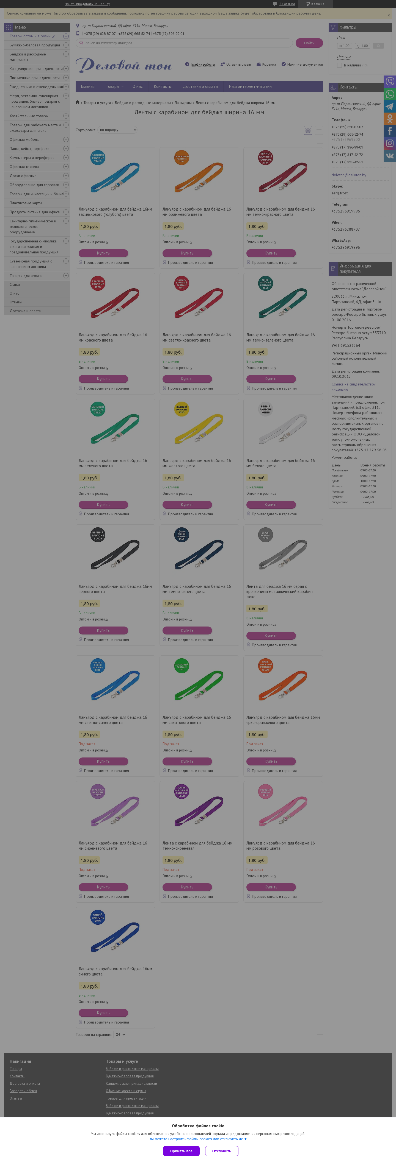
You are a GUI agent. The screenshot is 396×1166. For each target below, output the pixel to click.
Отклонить (221, 1151)
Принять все (181, 1151)
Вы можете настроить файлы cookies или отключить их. (196, 1139)
